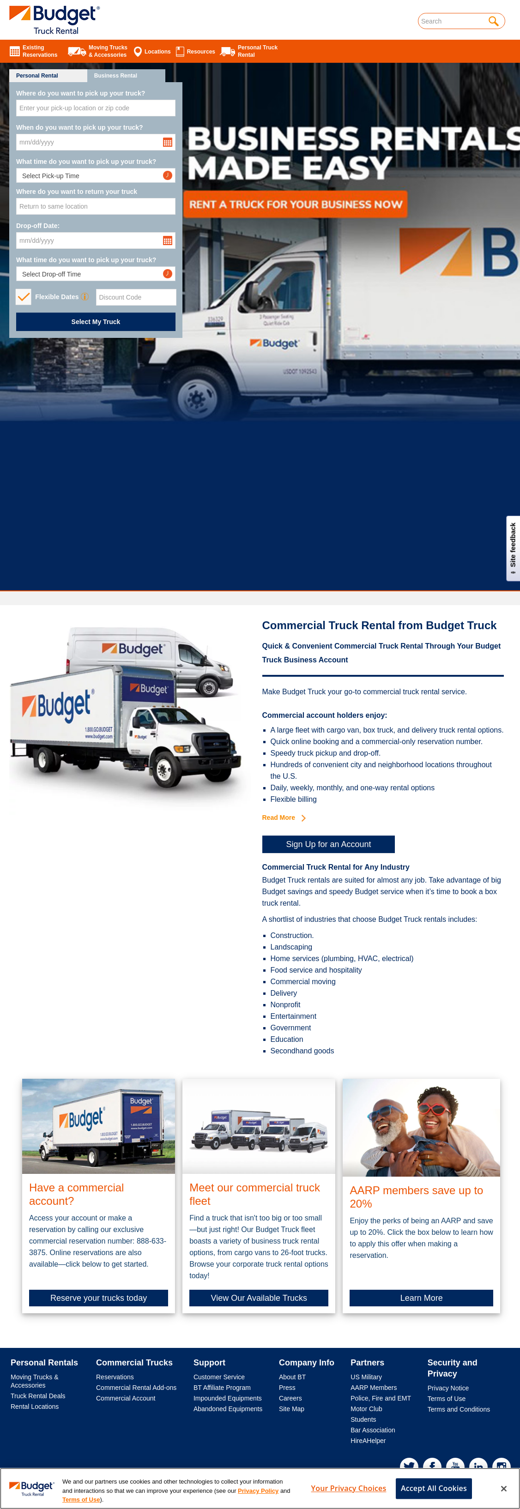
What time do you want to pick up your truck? (86, 161)
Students (363, 1419)
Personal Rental (37, 75)
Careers (290, 1398)
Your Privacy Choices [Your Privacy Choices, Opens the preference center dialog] (349, 1497)
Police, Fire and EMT (381, 1398)
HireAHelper (368, 1440)
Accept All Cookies (434, 1497)
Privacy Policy (258, 1500)
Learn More (421, 1298)
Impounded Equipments (227, 1398)
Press (287, 1387)
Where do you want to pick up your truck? (80, 93)
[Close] (504, 1497)
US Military (366, 1377)
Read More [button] (284, 817)
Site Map (291, 1409)
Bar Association (373, 1430)
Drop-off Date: (38, 225)
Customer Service (219, 1377)
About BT (292, 1377)
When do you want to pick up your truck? (79, 127)
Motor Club (366, 1409)
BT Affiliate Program (222, 1387)
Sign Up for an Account (328, 844)
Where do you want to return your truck (76, 191)
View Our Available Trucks (259, 1298)
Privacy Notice (448, 1388)
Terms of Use (447, 1398)
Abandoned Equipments (227, 1409)
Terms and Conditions (459, 1409)
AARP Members (374, 1387)
